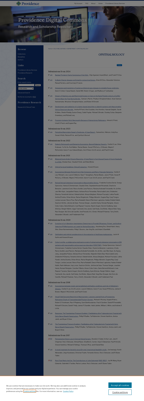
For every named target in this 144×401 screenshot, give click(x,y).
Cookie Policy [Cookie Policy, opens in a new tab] (68, 391)
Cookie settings (30, 391)
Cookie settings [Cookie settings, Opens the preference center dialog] (120, 392)
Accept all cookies (120, 385)
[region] (72, 388)
